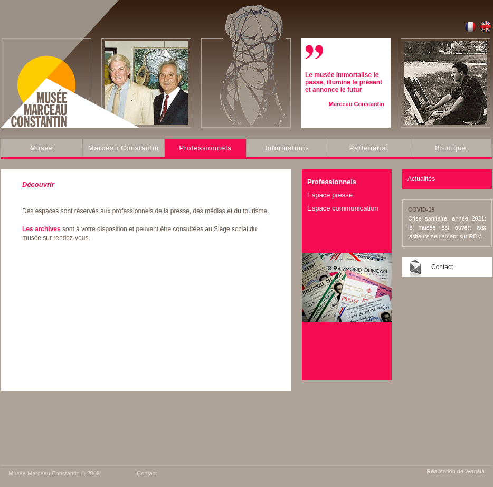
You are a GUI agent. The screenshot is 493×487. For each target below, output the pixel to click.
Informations (287, 148)
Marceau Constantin (123, 148)
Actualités (421, 179)
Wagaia (475, 471)
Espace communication (342, 208)
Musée (41, 148)
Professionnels (205, 148)
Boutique (450, 148)
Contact (442, 267)
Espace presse (330, 195)
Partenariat (369, 148)
